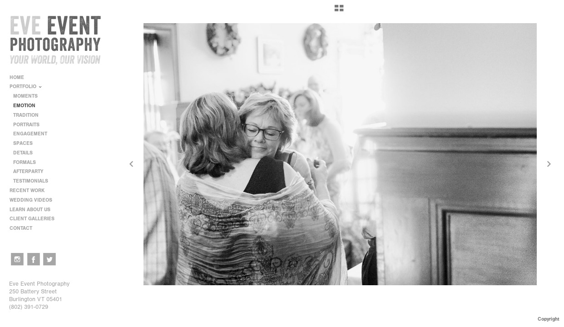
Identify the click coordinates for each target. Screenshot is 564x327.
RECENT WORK (30, 190)
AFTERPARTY (28, 171)
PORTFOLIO (26, 86)
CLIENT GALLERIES (32, 219)
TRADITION (26, 115)
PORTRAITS (26, 125)
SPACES (23, 143)
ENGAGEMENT (30, 134)
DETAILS (23, 153)
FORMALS (24, 162)
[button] (339, 11)
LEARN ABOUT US (33, 210)
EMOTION (24, 106)
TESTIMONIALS (30, 181)
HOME (17, 77)
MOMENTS (25, 96)
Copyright (548, 319)
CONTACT (21, 228)
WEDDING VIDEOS (31, 200)
